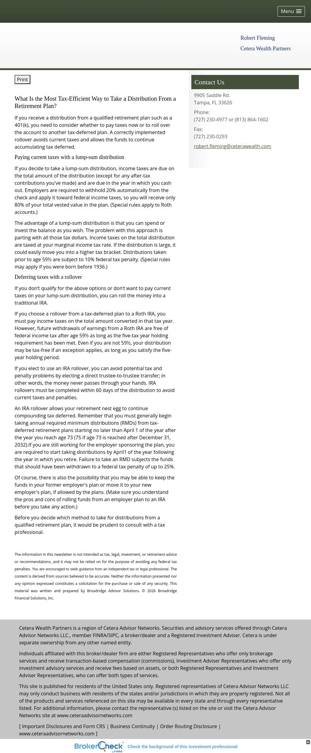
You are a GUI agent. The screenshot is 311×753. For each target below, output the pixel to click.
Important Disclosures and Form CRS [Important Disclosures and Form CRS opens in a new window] (63, 726)
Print (22, 79)
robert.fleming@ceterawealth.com (232, 146)
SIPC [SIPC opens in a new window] (113, 635)
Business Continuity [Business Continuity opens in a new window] (132, 726)
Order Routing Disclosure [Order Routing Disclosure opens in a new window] (188, 726)
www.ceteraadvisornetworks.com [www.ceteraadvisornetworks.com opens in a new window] (94, 715)
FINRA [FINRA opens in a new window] (100, 635)
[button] (291, 11)
